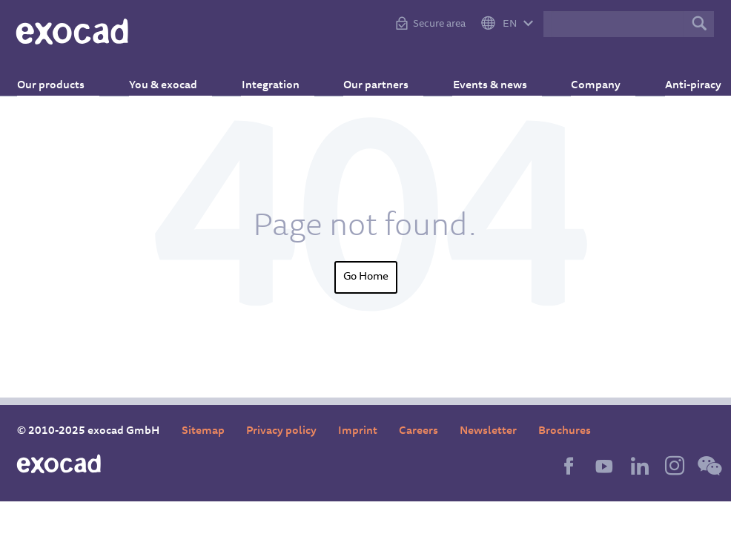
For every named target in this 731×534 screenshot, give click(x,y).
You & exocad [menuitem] (171, 78)
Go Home (365, 277)
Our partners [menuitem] (372, 78)
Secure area (439, 24)
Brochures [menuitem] (564, 431)
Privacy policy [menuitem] (281, 431)
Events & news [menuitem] (480, 78)
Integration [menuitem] (273, 78)
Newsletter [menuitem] (488, 431)
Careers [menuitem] (418, 431)
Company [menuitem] (580, 78)
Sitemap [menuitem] (203, 431)
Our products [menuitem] (65, 78)
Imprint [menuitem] (357, 431)
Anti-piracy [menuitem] (671, 78)
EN (510, 24)
